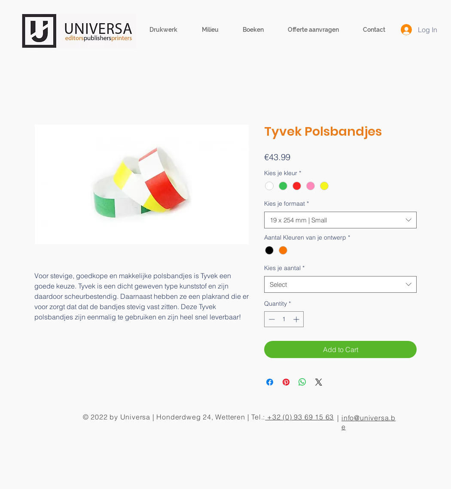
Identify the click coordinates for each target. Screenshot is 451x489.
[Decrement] (270, 319)
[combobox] (340, 220)
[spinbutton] (284, 319)
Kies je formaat (286, 203)
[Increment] (297, 319)
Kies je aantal (284, 268)
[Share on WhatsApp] (302, 382)
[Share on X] (319, 382)
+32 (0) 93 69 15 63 (299, 417)
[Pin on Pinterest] (286, 382)
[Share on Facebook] (270, 382)
